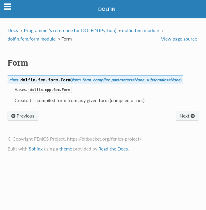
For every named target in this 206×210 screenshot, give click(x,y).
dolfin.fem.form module (31, 38)
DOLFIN (106, 9)
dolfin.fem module (140, 30)
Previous (22, 115)
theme (65, 148)
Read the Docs (113, 148)
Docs (13, 30)
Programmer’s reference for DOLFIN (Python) (70, 30)
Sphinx (36, 148)
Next (187, 115)
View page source (179, 38)
